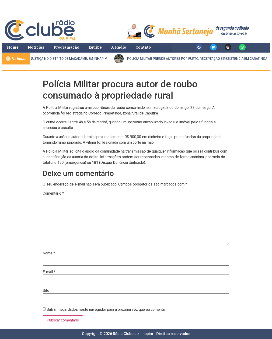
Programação (66, 47)
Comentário (53, 193)
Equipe (95, 47)
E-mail (49, 272)
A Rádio (118, 47)
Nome (49, 253)
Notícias (36, 47)
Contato (143, 47)
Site (46, 291)
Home (12, 47)
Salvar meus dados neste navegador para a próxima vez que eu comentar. (106, 309)
